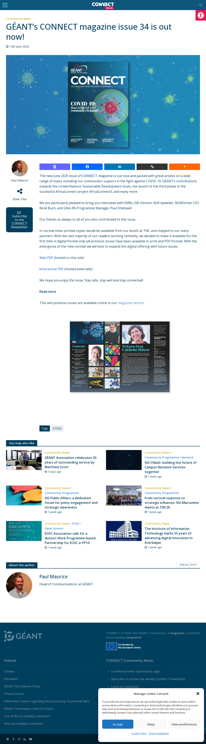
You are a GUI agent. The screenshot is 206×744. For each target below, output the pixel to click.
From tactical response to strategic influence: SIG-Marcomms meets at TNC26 (172, 503)
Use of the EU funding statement (27, 716)
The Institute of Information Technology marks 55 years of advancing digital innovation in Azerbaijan (169, 535)
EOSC (75, 523)
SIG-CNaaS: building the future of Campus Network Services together (171, 467)
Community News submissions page (136, 671)
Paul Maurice (19, 180)
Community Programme (162, 457)
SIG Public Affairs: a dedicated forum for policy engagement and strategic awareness (71, 503)
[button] (201, 15)
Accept (118, 724)
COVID (57, 428)
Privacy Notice (14, 694)
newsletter (134, 637)
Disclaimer (11, 679)
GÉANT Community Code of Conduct (29, 709)
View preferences (184, 724)
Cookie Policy (139, 733)
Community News (18, 19)
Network (187, 457)
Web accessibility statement (23, 724)
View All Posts (188, 564)
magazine (177, 633)
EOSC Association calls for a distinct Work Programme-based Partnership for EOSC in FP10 (70, 538)
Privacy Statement (159, 733)
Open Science (54, 528)
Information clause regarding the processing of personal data (46, 701)
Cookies (9, 671)
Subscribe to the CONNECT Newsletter (19, 220)
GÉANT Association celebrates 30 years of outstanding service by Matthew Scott (71, 462)
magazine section (131, 303)
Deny (151, 724)
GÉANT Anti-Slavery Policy (22, 686)
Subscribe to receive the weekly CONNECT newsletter (148, 679)
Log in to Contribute (125, 686)
